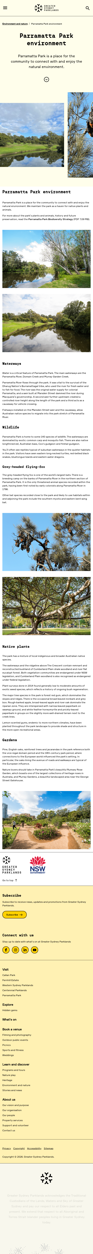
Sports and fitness (13, 1050)
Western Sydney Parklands (17, 985)
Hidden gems (9, 1010)
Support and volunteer (15, 1125)
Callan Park (8, 975)
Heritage (7, 1080)
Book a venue (12, 1029)
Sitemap (48, 1148)
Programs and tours (13, 1069)
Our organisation (12, 1110)
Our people (8, 1115)
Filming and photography (16, 1034)
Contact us (8, 1130)
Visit (5, 969)
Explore (7, 1004)
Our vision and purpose (15, 1105)
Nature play (9, 1075)
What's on (9, 1019)
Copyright (19, 1148)
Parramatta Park (11, 995)
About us (8, 1099)
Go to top (10, 880)
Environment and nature (15, 23)
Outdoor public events (15, 1039)
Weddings (8, 1055)
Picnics (6, 1044)
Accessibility (34, 1148)
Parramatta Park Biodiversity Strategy (50, 219)
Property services (12, 1120)
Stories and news (12, 1090)
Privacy (6, 1148)
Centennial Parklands (14, 990)
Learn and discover (15, 1064)
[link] (6, 950)
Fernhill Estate (10, 980)
